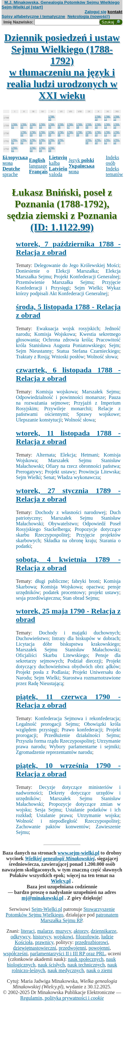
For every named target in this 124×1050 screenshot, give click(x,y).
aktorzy (81, 931)
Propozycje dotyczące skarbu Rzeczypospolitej (68, 532)
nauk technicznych (86, 964)
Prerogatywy (29, 471)
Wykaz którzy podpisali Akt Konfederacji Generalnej (68, 290)
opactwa (94, 586)
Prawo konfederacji (82, 729)
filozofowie (87, 936)
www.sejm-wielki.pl (78, 853)
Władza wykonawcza (78, 477)
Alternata (45, 454)
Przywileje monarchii (67, 408)
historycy (42, 936)
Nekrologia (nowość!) (88, 16)
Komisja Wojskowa (54, 334)
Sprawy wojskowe (97, 414)
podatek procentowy (64, 592)
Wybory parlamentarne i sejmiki (84, 746)
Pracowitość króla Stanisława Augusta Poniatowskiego (68, 342)
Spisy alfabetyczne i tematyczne (33, 16)
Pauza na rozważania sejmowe (68, 400)
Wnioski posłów (67, 356)
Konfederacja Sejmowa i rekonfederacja (77, 718)
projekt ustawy (104, 592)
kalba (58, 160)
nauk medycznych (66, 970)
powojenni (99, 948)
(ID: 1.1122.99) (62, 227)
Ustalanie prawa (54, 815)
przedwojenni (72, 948)
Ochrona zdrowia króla (67, 339)
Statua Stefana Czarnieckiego (88, 351)
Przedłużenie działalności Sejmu (81, 735)
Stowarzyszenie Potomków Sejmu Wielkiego (60, 911)
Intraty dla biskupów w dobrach (85, 638)
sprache (11, 171)
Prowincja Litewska (99, 471)
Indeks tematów (114, 171)
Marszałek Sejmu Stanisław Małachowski (67, 649)
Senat (49, 477)
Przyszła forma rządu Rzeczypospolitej (55, 741)
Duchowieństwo (32, 638)
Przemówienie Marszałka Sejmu (54, 282)
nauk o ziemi (99, 970)
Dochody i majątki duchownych (79, 632)
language (38, 163)
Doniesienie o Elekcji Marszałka (57, 271)
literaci (27, 931)
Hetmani (89, 454)
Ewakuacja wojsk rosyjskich (67, 328)
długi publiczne (51, 581)
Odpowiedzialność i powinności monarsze (60, 397)
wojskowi (63, 936)
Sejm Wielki (88, 287)
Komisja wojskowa (56, 391)
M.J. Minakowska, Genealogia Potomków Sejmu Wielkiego (62, 2)
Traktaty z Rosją (32, 356)
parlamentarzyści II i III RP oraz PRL (67, 953)
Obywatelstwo (62, 523)
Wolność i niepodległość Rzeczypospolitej (67, 821)
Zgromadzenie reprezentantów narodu (54, 752)
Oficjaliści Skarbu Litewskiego (52, 655)
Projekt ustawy (60, 471)
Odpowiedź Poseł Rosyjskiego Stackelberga (68, 526)
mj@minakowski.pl (43, 898)
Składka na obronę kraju (70, 540)
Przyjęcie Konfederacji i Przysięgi (68, 285)
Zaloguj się (95, 11)
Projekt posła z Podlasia (42, 672)
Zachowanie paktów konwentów (52, 826)
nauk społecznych (86, 959)
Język (81, 160)
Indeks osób (112, 160)
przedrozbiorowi (91, 942)
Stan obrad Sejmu (80, 598)
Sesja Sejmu (48, 809)
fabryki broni (86, 581)
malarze (45, 931)
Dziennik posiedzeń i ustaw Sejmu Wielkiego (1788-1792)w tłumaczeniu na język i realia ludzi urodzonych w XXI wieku (62, 66)
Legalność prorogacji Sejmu (47, 724)
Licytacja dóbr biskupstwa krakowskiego (67, 644)
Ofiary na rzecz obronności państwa (82, 466)
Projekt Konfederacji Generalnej (86, 276)
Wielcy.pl (60, 881)
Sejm (114, 345)
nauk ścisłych (51, 964)
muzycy (63, 931)
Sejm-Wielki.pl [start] (22, 7)
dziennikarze (103, 931)
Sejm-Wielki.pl (47, 909)
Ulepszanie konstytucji (39, 419)
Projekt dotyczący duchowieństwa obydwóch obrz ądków (68, 663)
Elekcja (67, 454)
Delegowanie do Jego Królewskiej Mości (76, 265)
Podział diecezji (84, 661)
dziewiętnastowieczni (34, 948)
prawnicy (44, 942)
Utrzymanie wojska (98, 815)
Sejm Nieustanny (34, 351)
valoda (58, 171)
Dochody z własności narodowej (70, 512)
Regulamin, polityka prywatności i (62, 998)
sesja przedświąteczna (38, 598)
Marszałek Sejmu (100, 391)
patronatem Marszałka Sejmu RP (79, 917)
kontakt (115, 11)
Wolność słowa (102, 356)
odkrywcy (20, 936)
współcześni (15, 953)
